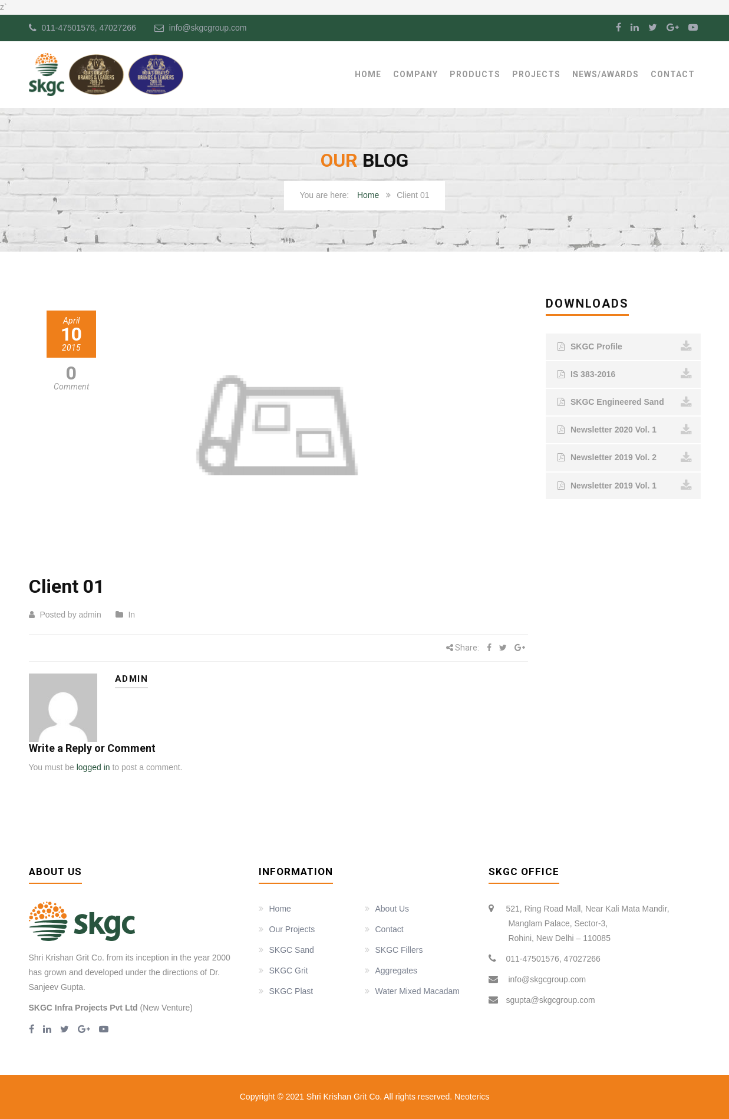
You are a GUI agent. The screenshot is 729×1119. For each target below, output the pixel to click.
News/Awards (605, 74)
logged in (93, 767)
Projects (536, 74)
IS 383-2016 (625, 374)
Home (368, 74)
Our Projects (292, 929)
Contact (673, 74)
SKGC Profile (625, 346)
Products (475, 74)
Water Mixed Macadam (417, 991)
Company (415, 74)
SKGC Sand (291, 950)
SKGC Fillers (399, 950)
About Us (392, 908)
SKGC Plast (291, 991)
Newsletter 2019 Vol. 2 (625, 458)
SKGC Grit (288, 970)
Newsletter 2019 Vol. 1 (625, 485)
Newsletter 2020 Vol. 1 (625, 430)
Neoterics (470, 1096)
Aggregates (396, 970)
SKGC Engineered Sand (625, 402)
